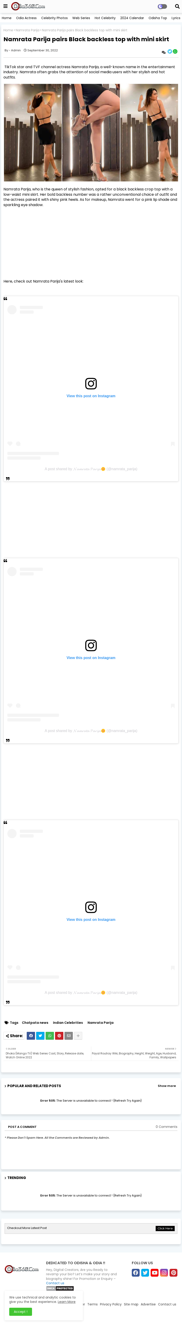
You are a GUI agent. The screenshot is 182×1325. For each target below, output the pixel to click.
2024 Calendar (132, 18)
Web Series (81, 18)
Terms (92, 1304)
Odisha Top (158, 18)
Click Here (165, 1228)
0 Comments (166, 1127)
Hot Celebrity (105, 18)
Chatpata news (35, 1023)
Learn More (67, 1301)
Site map (131, 1304)
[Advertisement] (91, 243)
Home (7, 18)
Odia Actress (26, 18)
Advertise (148, 1304)
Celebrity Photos (54, 18)
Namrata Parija (27, 30)
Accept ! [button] (20, 1311)
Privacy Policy (111, 1304)
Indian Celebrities (68, 1023)
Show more (167, 1086)
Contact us (55, 1283)
